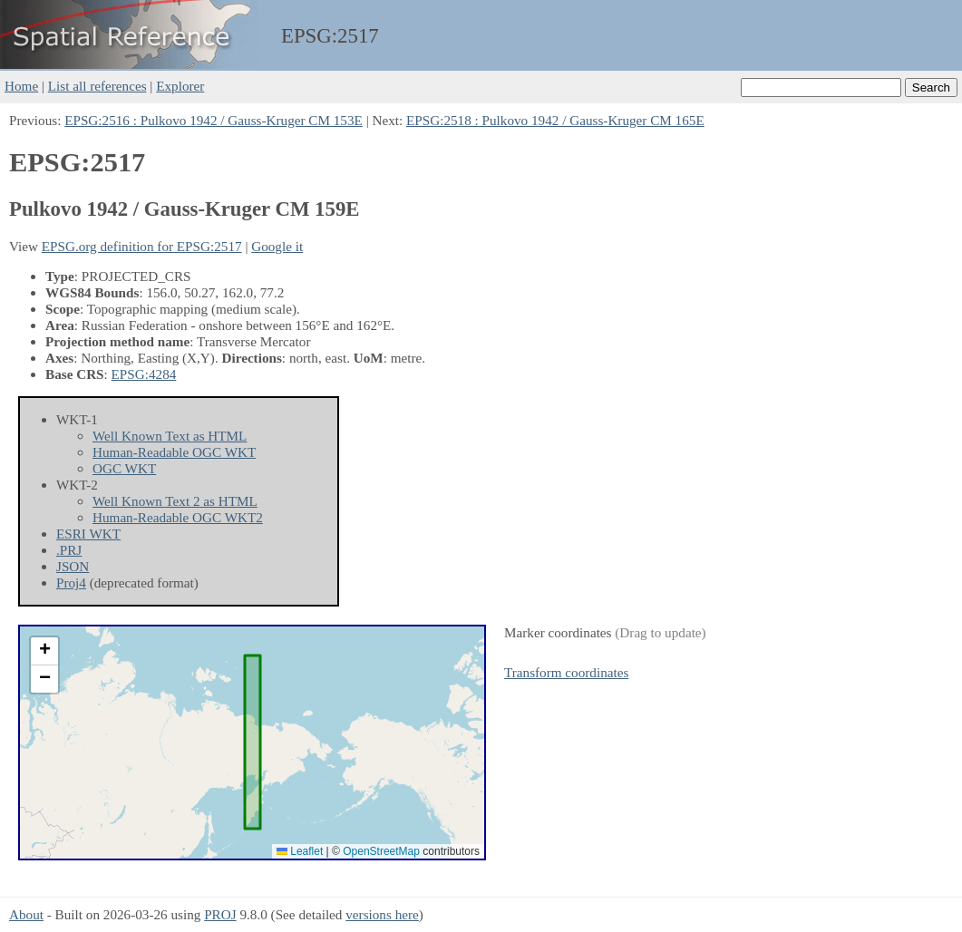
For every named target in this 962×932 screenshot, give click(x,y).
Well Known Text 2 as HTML (175, 501)
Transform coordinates (566, 672)
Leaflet (300, 851)
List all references (97, 85)
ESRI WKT (88, 533)
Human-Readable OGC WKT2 (177, 517)
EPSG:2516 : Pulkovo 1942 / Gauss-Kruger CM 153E (213, 120)
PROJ (220, 914)
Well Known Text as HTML (169, 435)
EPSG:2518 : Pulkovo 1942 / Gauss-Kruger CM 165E (555, 120)
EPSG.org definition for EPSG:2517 (142, 246)
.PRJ (69, 550)
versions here (382, 914)
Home (21, 85)
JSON (72, 566)
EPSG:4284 (144, 374)
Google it (277, 246)
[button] (44, 651)
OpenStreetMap (381, 851)
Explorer (180, 85)
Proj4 (71, 582)
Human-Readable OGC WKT (174, 452)
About (26, 914)
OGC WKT (124, 468)
